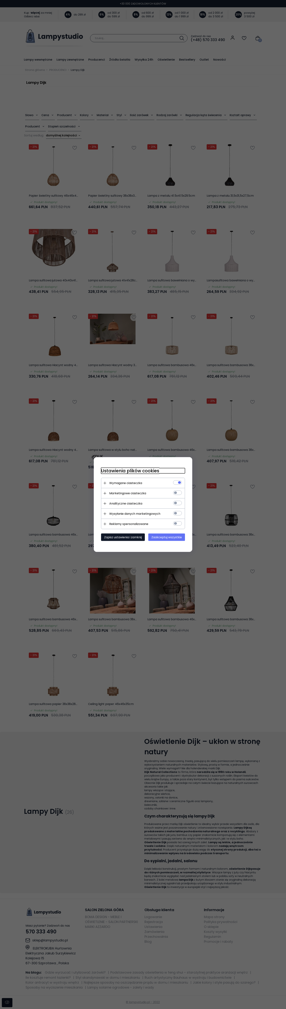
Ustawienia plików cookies (130, 470)
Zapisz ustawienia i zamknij (123, 537)
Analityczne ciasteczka (125, 503)
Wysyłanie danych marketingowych (134, 514)
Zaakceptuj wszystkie (166, 537)
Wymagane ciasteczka (125, 483)
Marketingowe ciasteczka (127, 493)
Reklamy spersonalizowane (128, 524)
